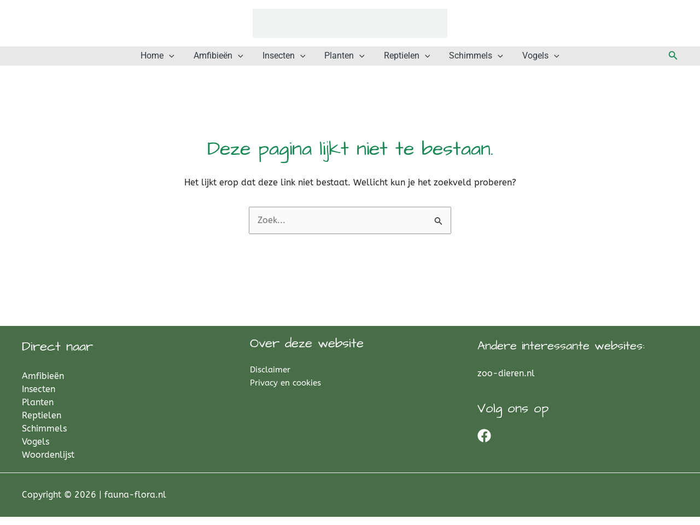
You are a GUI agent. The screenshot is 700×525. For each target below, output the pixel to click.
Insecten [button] (292, 60)
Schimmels (44, 436)
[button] (193, 60)
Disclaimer (270, 378)
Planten (38, 410)
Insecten (38, 397)
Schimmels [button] (460, 60)
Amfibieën (43, 384)
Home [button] (182, 60)
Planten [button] (344, 60)
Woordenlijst (48, 463)
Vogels (35, 450)
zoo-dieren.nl (506, 381)
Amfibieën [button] (235, 60)
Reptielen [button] (399, 60)
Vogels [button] (516, 60)
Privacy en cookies (285, 391)
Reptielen (41, 423)
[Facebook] (484, 444)
